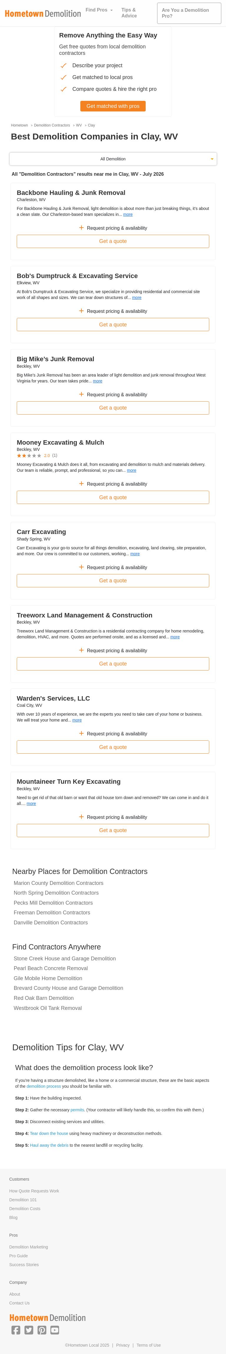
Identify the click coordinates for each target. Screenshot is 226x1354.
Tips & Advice (129, 12)
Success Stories (24, 1264)
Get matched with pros (113, 106)
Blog (13, 1217)
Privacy (123, 1345)
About (14, 1294)
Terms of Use (149, 1345)
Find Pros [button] (96, 9)
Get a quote (113, 241)
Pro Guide (18, 1255)
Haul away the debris (49, 1145)
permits (77, 1109)
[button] (16, 1330)
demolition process (43, 1086)
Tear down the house (49, 1133)
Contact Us (19, 1303)
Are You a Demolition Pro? (185, 13)
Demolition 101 (23, 1199)
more (128, 214)
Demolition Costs (25, 1208)
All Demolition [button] (113, 159)
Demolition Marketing (28, 1247)
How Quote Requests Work (34, 1191)
